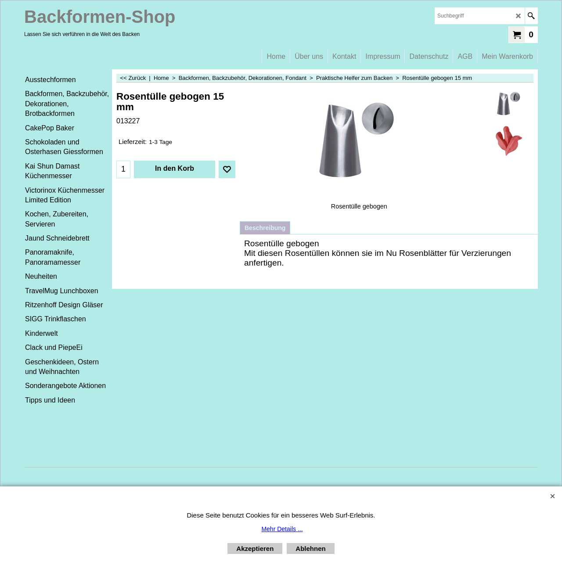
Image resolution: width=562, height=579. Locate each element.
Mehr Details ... (282, 528)
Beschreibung (265, 227)
